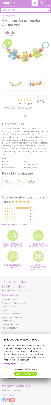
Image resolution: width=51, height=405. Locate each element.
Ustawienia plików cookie (25, 369)
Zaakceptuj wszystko (26, 373)
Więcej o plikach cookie (14, 363)
